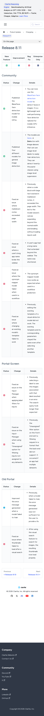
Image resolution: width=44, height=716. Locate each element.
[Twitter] (17, 596)
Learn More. (23, 16)
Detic (29, 138)
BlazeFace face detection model (33, 98)
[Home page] (4, 32)
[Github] (12, 596)
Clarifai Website (9, 655)
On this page (8, 41)
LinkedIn (6, 695)
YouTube (6, 677)
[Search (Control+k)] (36, 24)
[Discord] (22, 596)
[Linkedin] (32, 596)
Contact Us (8, 659)
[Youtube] (27, 596)
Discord (6, 673)
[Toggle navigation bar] (5, 24)
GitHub (6, 698)
